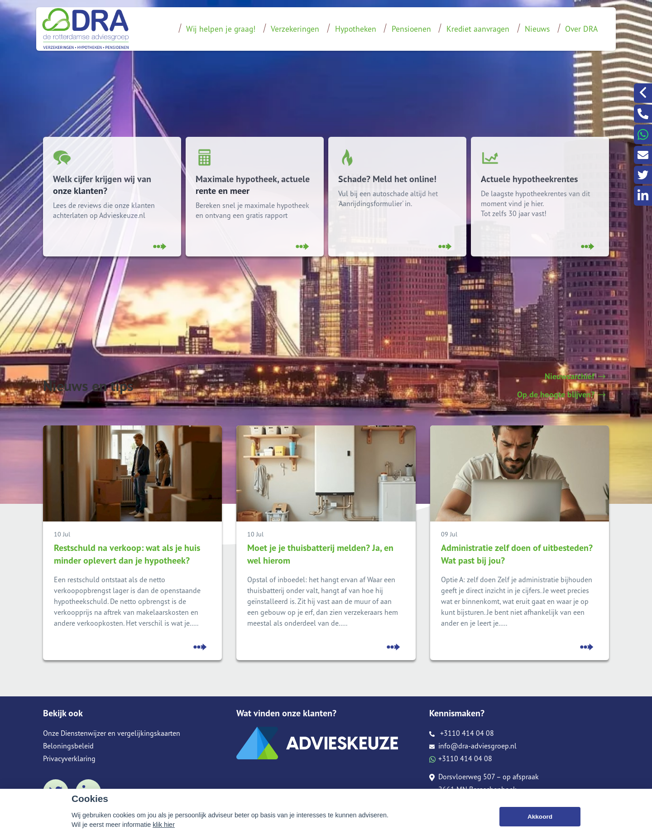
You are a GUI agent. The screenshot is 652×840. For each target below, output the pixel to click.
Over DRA (581, 29)
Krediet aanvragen (477, 29)
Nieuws (537, 29)
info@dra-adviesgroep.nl (473, 745)
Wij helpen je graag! (220, 29)
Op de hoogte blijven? (561, 395)
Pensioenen (411, 29)
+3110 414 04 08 (461, 733)
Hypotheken (355, 29)
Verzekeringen (295, 29)
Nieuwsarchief (575, 376)
